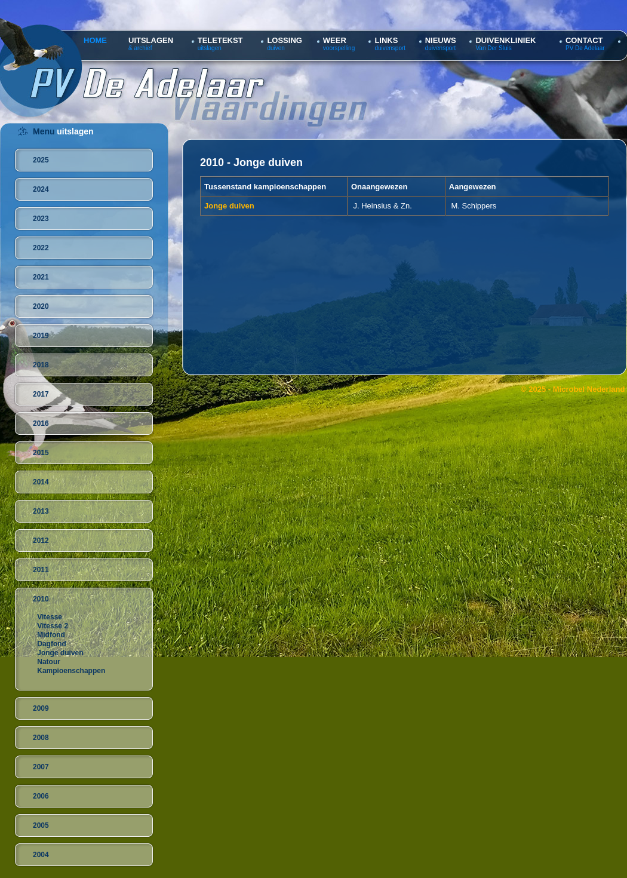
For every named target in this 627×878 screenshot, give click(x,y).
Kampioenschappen (71, 671)
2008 (41, 737)
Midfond (51, 635)
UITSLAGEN (150, 40)
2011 (41, 570)
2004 (41, 855)
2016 (41, 423)
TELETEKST (220, 40)
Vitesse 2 (52, 626)
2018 (41, 365)
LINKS (386, 40)
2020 (41, 306)
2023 (41, 218)
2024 (41, 189)
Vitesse (49, 617)
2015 (41, 453)
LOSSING (284, 40)
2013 (41, 511)
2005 (41, 825)
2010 (41, 599)
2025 (41, 160)
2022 (41, 248)
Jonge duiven (60, 653)
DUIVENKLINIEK (505, 40)
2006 (41, 796)
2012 (41, 540)
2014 (41, 482)
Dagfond (51, 644)
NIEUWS (440, 40)
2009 (41, 708)
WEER (334, 40)
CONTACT (584, 40)
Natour (48, 662)
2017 (41, 394)
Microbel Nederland (589, 389)
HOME (95, 40)
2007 (41, 767)
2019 (41, 335)
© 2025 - (537, 389)
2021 (41, 277)
